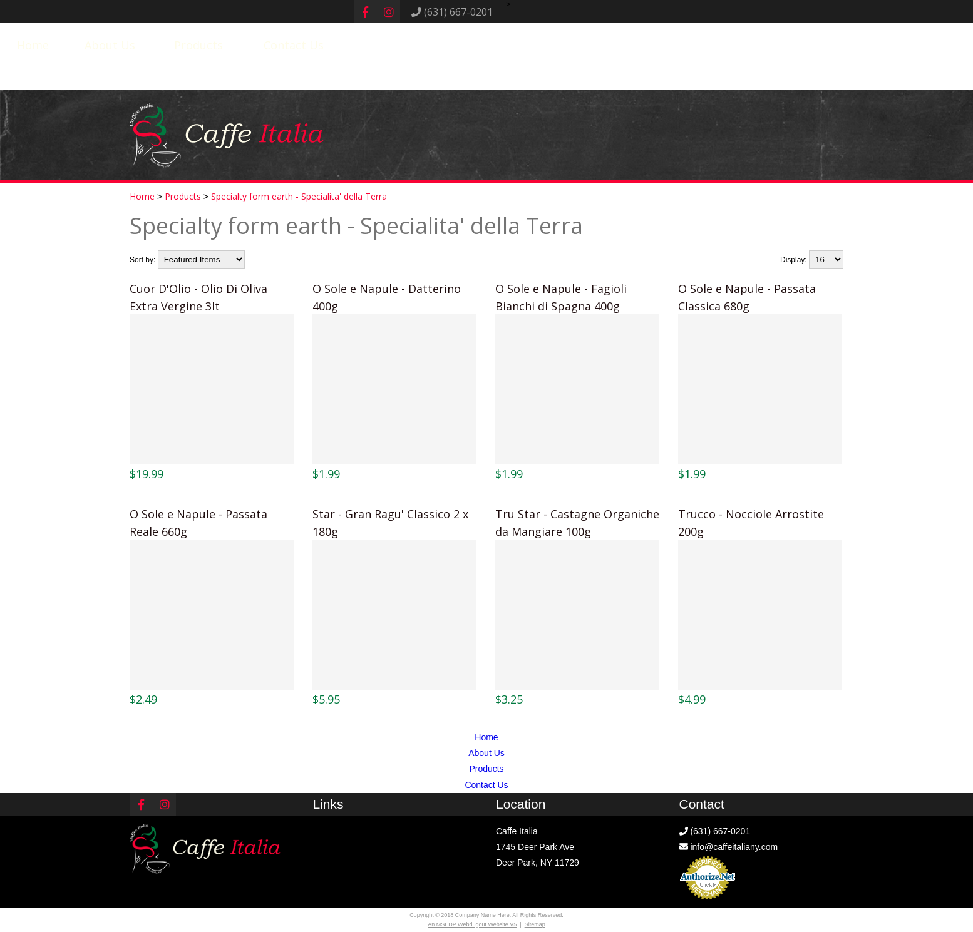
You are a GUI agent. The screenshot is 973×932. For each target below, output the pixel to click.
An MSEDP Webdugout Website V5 (472, 924)
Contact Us (294, 45)
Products (198, 45)
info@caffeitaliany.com (728, 847)
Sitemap (535, 924)
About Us (110, 45)
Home (33, 45)
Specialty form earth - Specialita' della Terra (299, 196)
